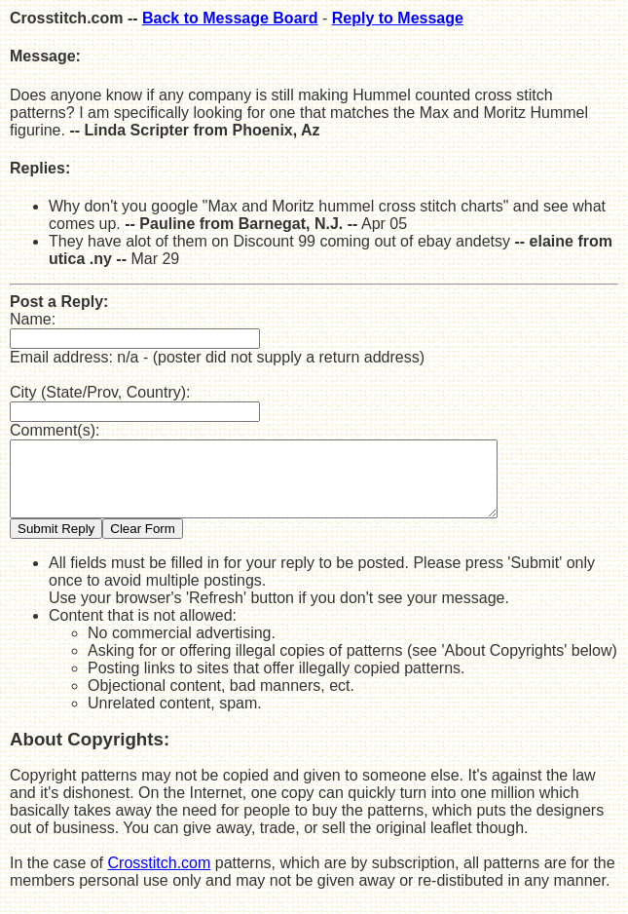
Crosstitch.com (159, 877)
